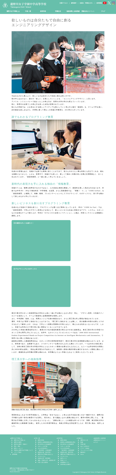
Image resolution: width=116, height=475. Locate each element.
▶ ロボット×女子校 (41, 446)
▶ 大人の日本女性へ (41, 448)
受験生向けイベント (88, 11)
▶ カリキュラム (40, 456)
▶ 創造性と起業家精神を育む (44, 442)
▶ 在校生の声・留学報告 (42, 458)
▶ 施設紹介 (81, 452)
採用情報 (99, 3)
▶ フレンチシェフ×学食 (85, 450)
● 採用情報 (13, 454)
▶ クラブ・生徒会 (83, 448)
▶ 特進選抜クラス (63, 462)
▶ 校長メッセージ (17, 448)
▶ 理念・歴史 (15, 446)
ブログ (103, 11)
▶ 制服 (80, 442)
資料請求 (73, 3)
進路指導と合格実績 (73, 11)
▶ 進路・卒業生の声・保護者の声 (45, 460)
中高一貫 (28, 11)
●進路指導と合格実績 (100, 438)
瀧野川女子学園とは (13, 11)
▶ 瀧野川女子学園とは (18, 440)
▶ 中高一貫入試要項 (41, 462)
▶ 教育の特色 (39, 440)
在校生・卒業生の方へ (86, 3)
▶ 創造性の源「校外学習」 (43, 452)
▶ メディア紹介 (16, 452)
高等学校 (43, 11)
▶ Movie (81, 454)
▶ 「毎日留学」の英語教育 (43, 450)
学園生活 (58, 11)
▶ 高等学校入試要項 (64, 464)
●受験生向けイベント (100, 440)
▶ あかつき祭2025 (83, 446)
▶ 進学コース (62, 458)
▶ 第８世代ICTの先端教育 (43, 444)
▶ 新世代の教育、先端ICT (19, 444)
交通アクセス (64, 3)
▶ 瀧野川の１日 (83, 440)
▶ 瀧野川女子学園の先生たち (44, 454)
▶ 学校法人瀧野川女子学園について (22, 450)
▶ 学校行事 (81, 444)
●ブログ (96, 442)
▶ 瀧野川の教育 (16, 442)
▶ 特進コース (62, 460)
